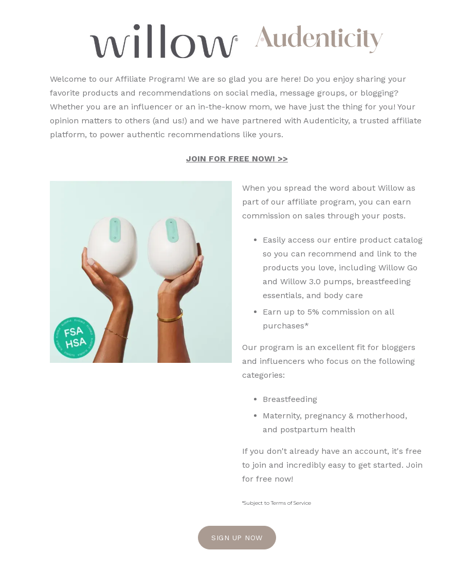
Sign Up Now (237, 538)
